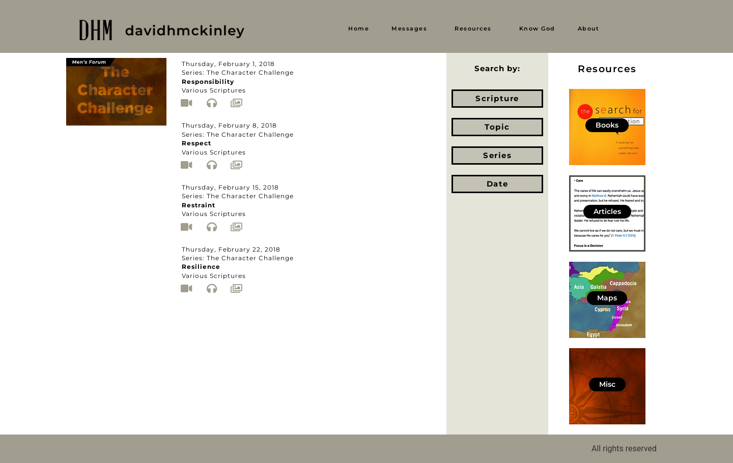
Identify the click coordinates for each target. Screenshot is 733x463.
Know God (537, 28)
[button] (412, 28)
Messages (409, 28)
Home (358, 28)
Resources (473, 28)
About (589, 28)
